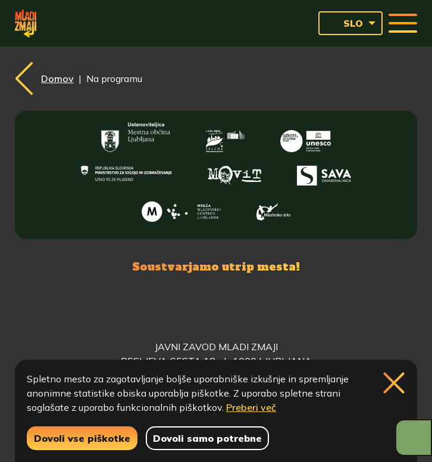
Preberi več (251, 407)
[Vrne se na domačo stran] (25, 23)
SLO (344, 23)
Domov (57, 78)
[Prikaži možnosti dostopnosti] (413, 437)
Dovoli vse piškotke (82, 438)
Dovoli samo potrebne (207, 438)
